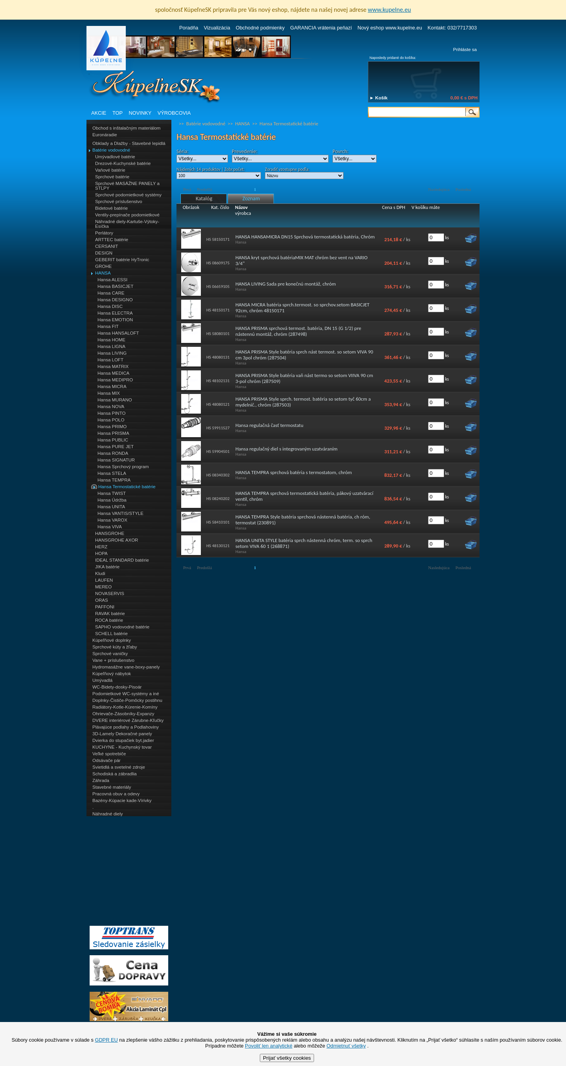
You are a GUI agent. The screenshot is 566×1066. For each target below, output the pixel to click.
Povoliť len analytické (268, 1046)
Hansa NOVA (110, 406)
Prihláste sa (465, 49)
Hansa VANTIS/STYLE (120, 513)
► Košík (378, 97)
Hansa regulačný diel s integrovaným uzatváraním (286, 449)
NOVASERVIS (109, 593)
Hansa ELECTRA (115, 313)
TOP (117, 113)
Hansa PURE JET (115, 446)
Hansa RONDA (112, 453)
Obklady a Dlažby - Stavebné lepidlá (128, 143)
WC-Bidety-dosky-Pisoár (117, 687)
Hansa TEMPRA (113, 480)
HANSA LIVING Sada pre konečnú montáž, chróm (285, 284)
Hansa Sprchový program (123, 466)
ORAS (101, 600)
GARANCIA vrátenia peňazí (321, 28)
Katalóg (204, 198)
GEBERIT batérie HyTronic (122, 259)
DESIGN (103, 253)
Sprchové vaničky (110, 653)
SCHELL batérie (111, 633)
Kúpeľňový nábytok (111, 673)
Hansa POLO (111, 420)
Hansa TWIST (111, 493)
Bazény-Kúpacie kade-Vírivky (121, 800)
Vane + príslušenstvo (113, 660)
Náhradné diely (107, 813)
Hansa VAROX (112, 520)
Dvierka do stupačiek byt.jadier (123, 740)
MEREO (103, 586)
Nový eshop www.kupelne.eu (389, 28)
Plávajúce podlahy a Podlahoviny (125, 727)
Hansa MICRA (112, 386)
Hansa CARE (110, 293)
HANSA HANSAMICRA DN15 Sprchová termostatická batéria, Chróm (305, 237)
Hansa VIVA (109, 526)
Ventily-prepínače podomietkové (127, 214)
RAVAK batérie (110, 613)
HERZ (101, 546)
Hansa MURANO (114, 399)
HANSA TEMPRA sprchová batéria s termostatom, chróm (293, 472)
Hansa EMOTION (115, 319)
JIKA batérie (107, 566)
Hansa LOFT (110, 359)
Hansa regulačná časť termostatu (269, 425)
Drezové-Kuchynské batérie (123, 163)
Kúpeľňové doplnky (111, 640)
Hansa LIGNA (111, 346)
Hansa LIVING (112, 353)
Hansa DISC (110, 306)
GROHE (103, 266)
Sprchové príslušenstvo (118, 201)
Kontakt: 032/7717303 (452, 28)
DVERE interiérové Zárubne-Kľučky (128, 720)
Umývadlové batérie (115, 156)
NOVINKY (140, 113)
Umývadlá (102, 680)
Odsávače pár (106, 760)
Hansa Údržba (112, 500)
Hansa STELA (111, 473)
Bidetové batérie (111, 208)
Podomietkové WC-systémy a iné (125, 693)
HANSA (103, 273)
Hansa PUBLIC (112, 440)
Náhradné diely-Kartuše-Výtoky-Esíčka (127, 224)
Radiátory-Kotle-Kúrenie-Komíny (125, 707)
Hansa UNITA (111, 506)
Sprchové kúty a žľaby (114, 647)
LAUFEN (104, 580)
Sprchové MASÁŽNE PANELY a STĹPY (127, 185)
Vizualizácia (217, 28)
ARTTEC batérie (111, 239)
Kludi (100, 573)
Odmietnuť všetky (346, 1046)
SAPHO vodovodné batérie (122, 627)
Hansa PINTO (111, 413)
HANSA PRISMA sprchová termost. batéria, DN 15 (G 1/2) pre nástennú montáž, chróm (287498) (298, 331)
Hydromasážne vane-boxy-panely (126, 667)
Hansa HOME (111, 339)
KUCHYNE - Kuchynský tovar (122, 747)
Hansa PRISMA (113, 433)
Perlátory (104, 233)
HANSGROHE (109, 533)
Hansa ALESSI (112, 279)
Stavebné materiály (111, 787)
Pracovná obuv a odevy (116, 793)
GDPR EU (106, 1040)
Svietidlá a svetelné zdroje (118, 767)
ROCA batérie (109, 620)
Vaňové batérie (110, 170)
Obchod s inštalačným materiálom (126, 128)
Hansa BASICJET (115, 286)
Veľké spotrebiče (109, 753)
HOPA (101, 553)
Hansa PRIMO (112, 426)
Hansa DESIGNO (115, 299)
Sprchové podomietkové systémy (128, 194)
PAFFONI (104, 606)
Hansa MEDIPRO (115, 379)
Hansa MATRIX (113, 366)
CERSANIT (106, 246)
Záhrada (100, 780)
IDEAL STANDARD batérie (122, 560)
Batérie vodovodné (111, 150)
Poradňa (188, 28)
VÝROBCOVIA (174, 113)
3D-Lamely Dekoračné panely (122, 733)
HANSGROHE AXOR (116, 540)
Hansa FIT (108, 326)
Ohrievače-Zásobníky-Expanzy (123, 713)
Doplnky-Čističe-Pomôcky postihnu (127, 700)
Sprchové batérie (112, 176)
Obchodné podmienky (260, 28)
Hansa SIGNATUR (116, 460)
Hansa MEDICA (113, 373)
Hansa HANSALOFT (118, 333)
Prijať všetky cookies (287, 1058)
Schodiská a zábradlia (114, 773)
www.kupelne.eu (389, 9)
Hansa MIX (108, 393)
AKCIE (98, 113)
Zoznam (251, 198)
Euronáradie (104, 134)
